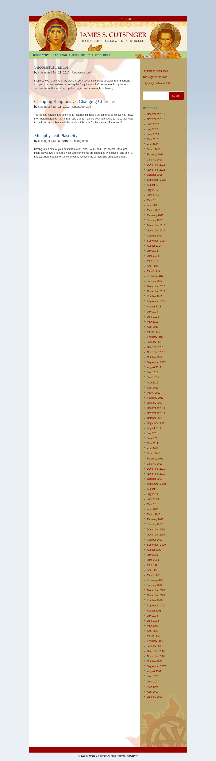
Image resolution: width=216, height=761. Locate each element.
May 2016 (152, 139)
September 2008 (156, 605)
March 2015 (153, 210)
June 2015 (153, 195)
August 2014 (154, 245)
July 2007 (152, 676)
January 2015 (154, 220)
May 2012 (152, 382)
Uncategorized (81, 72)
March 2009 (153, 575)
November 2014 (156, 230)
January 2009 (154, 585)
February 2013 (155, 337)
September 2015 (156, 179)
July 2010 (152, 494)
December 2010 (156, 468)
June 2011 (153, 438)
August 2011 (154, 428)
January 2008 (154, 646)
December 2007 (156, 651)
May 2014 (152, 261)
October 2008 (154, 600)
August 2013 (154, 306)
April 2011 (152, 448)
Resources (102, 55)
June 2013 (153, 316)
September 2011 (156, 423)
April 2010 (152, 509)
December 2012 (156, 347)
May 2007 (152, 686)
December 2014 (156, 225)
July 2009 (152, 554)
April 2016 (152, 144)
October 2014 (154, 235)
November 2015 (156, 169)
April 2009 (152, 570)
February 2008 (155, 641)
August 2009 (154, 549)
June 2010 (153, 499)
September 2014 (156, 240)
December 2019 (156, 114)
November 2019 (156, 119)
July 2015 (152, 190)
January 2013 (154, 342)
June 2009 (153, 560)
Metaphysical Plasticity (56, 135)
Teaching (60, 55)
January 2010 (154, 524)
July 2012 (152, 372)
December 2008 (156, 590)
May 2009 (152, 565)
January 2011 (154, 463)
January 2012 (154, 402)
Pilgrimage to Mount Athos (157, 83)
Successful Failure (51, 67)
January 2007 (154, 696)
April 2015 (152, 205)
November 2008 (156, 595)
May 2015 (152, 200)
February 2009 (155, 580)
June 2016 (153, 134)
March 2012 (153, 392)
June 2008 (153, 620)
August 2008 (154, 610)
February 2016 (155, 154)
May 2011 (152, 443)
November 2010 (156, 473)
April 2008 (152, 630)
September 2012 (156, 362)
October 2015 (154, 174)
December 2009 (156, 529)
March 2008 (153, 636)
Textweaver (132, 756)
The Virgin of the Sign (155, 77)
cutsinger (44, 72)
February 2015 (155, 215)
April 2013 (152, 326)
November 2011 (156, 413)
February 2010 (155, 519)
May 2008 (152, 625)
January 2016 (154, 159)
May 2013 (152, 321)
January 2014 (154, 281)
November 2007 (156, 656)
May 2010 (152, 504)
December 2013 (156, 286)
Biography (41, 55)
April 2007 (152, 691)
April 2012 (152, 387)
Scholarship (81, 55)
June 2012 (153, 377)
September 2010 (156, 483)
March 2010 (153, 514)
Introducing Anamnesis (155, 70)
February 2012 (155, 397)
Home (126, 18)
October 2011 (154, 418)
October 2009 (154, 539)
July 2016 (152, 129)
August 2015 (154, 184)
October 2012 (154, 357)
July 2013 (152, 311)
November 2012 (156, 352)
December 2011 (156, 407)
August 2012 (154, 367)
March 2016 (153, 149)
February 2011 (155, 458)
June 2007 (153, 681)
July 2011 (152, 433)
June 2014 (153, 255)
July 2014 (152, 250)
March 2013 (153, 331)
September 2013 (156, 301)
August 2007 (154, 671)
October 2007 (154, 661)
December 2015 (156, 164)
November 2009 (156, 534)
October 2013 (154, 296)
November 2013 (156, 291)
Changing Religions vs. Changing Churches (75, 101)
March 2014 (153, 271)
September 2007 (156, 666)
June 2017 (153, 124)
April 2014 (152, 266)
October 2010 (154, 478)
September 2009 (156, 544)
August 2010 (154, 489)
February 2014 (155, 276)
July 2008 (152, 615)
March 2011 (153, 453)
